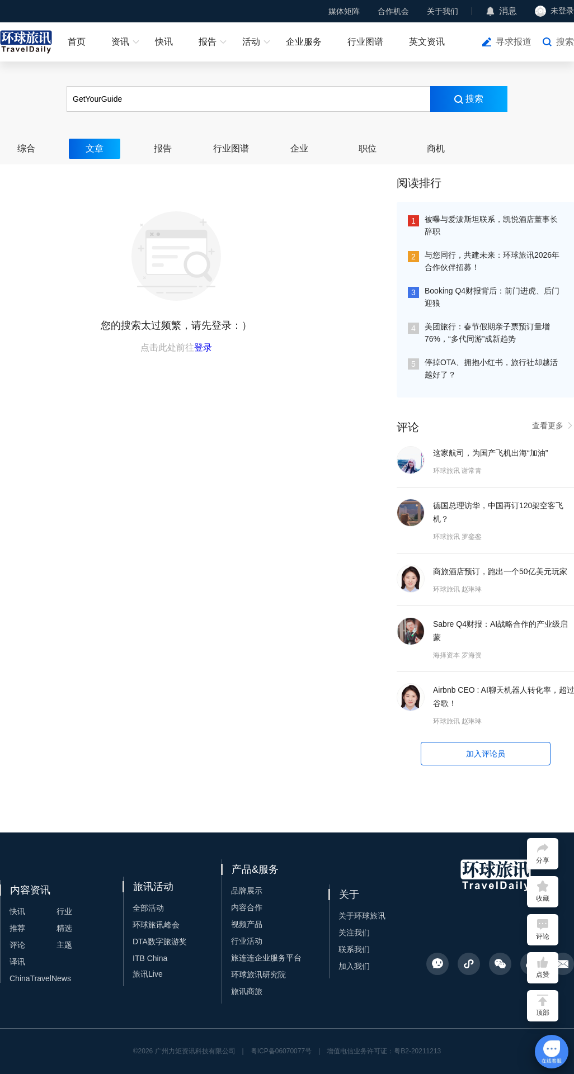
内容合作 (246, 907)
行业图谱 (365, 41)
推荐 (17, 928)
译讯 (17, 961)
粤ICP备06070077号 (281, 1051)
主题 (64, 944)
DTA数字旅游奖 (160, 941)
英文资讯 (427, 41)
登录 (203, 347)
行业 (64, 911)
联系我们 (354, 949)
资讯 (120, 41)
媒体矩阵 (344, 11)
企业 (299, 148)
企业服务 (304, 41)
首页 (77, 41)
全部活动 (148, 907)
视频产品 (246, 924)
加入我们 (354, 966)
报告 (208, 41)
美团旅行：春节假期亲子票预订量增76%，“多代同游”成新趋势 (487, 332)
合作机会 (393, 11)
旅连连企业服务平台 (266, 957)
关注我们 (354, 932)
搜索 (565, 41)
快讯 (164, 41)
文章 (94, 148)
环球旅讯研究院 (258, 974)
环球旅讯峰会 (156, 924)
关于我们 (442, 11)
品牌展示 (246, 890)
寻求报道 (513, 41)
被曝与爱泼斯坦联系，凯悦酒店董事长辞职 (491, 225)
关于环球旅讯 (361, 915)
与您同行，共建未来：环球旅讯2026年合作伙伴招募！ (492, 261)
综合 (26, 148)
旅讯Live (148, 973)
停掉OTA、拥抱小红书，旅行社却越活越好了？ (491, 368)
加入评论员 (485, 753)
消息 (508, 11)
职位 (368, 148)
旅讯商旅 (246, 991)
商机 (436, 148)
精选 (64, 928)
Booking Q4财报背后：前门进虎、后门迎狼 (492, 296)
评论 (17, 944)
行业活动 (246, 940)
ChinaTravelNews (40, 978)
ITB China (150, 958)
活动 (251, 41)
